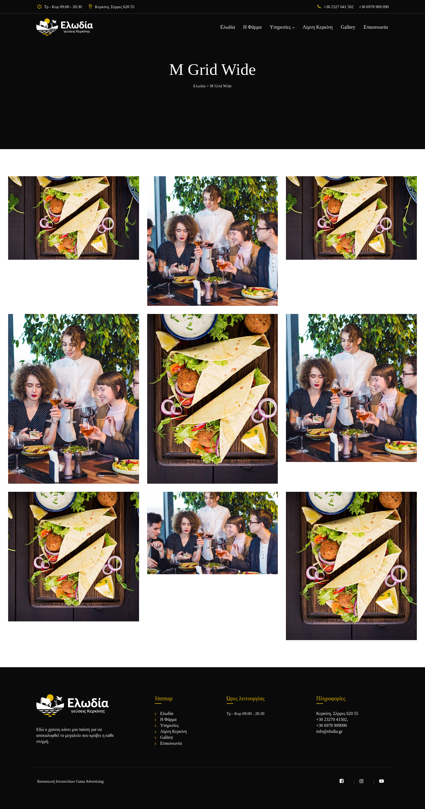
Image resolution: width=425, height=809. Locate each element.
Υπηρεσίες (280, 27)
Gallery (348, 27)
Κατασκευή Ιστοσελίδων (56, 781)
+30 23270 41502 (331, 719)
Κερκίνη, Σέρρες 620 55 (114, 7)
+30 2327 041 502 (339, 7)
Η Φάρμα (252, 27)
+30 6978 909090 (331, 725)
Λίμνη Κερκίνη (318, 27)
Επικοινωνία (375, 27)
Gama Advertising (90, 781)
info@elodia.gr (329, 731)
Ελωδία (227, 27)
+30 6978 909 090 (374, 7)
